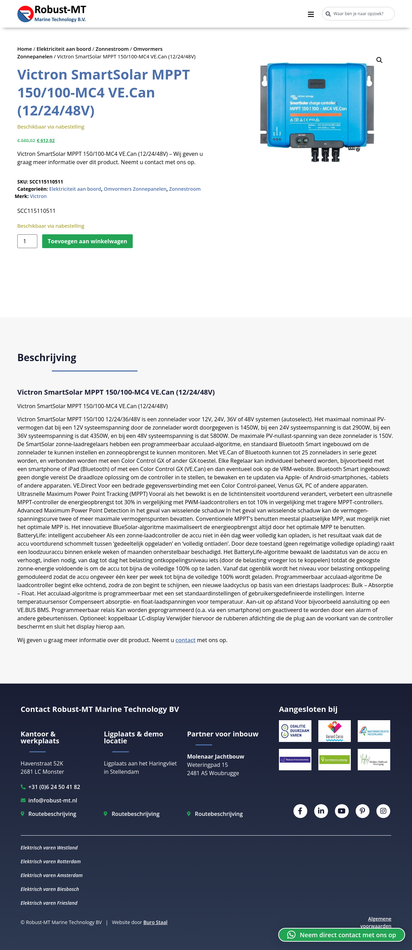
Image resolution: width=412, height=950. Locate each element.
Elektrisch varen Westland (49, 847)
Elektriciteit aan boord (64, 48)
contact (186, 640)
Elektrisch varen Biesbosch (50, 889)
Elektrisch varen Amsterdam (52, 875)
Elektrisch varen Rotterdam (51, 861)
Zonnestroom (112, 48)
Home (24, 48)
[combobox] (358, 13)
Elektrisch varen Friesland (49, 903)
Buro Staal (155, 922)
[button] (379, 60)
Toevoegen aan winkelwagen (87, 241)
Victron (38, 196)
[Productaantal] (27, 241)
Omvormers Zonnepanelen (135, 189)
